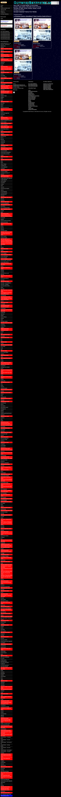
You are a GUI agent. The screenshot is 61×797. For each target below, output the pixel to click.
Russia (2, 592)
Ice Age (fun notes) (4, 330)
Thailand (2, 690)
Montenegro (3, 445)
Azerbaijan (3, 75)
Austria (2, 73)
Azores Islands (4, 76)
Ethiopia (2, 229)
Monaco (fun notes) (5, 442)
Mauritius (3, 431)
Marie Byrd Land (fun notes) (6, 425)
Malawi (2, 410)
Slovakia (2, 635)
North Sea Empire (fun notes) (6, 510)
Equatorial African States (6, 220)
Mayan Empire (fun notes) (6, 432)
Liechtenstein (3, 397)
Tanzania (2, 683)
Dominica (3, 200)
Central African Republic (6, 152)
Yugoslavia (3, 782)
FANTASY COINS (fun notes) (7, 241)
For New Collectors (5, 14)
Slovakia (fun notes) (5, 636)
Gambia (2, 270)
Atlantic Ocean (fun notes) (6, 69)
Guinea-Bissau (3, 316)
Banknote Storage (47, 87)
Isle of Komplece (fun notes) (6, 344)
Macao (2, 404)
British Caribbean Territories (6, 120)
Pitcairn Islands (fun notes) (6, 545)
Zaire (2, 783)
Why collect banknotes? (48, 89)
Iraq (1, 340)
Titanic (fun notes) (4, 693)
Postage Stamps (31, 102)
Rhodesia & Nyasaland (5, 586)
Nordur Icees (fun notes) (5, 507)
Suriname (2, 671)
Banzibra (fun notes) (5, 88)
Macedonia (3, 405)
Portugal (2, 553)
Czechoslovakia (4, 192)
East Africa (3, 206)
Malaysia (2, 414)
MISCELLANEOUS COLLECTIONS (4, 439)
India (2, 333)
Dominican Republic (5, 203)
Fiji (1, 245)
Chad (2, 158)
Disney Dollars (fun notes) (6, 197)
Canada (2, 143)
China (2, 162)
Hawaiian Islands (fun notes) (6, 322)
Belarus (2, 94)
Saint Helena (3, 599)
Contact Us (3, 12)
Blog (2, 6)
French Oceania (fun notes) (6, 259)
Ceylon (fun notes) (4, 156)
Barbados (3, 89)
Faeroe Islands (3, 236)
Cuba (2, 185)
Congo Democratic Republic (6, 178)
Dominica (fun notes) (5, 201)
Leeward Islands (4, 388)
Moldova (2, 440)
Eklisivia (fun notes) (5, 213)
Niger (2, 504)
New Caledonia (4, 489)
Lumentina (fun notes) (5, 401)
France (2, 250)
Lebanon (2, 386)
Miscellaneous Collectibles (33, 95)
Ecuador (2, 210)
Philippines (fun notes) (5, 544)
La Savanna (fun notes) (5, 382)
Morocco (2, 451)
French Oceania (4, 257)
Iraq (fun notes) (4, 341)
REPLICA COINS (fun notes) (6, 571)
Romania (2, 589)
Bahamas (2, 79)
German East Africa (5, 278)
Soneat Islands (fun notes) (6, 644)
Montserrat (3, 446)
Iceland (2, 331)
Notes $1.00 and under (5, 38)
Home (2, 5)
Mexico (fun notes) (4, 436)
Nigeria (2, 506)
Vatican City (3, 765)
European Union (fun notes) (6, 232)
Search (45, 2)
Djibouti (2, 198)
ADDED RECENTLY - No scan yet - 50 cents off (6, 44)
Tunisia (2, 710)
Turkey (2, 712)
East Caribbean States (5, 207)
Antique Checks (31, 94)
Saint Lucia (3, 605)
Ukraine (2, 716)
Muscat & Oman (4, 459)
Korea (2, 375)
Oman (2, 517)
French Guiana (3, 253)
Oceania (2, 516)
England (2, 219)
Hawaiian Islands (4, 321)
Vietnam (2, 769)
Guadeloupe (3, 308)
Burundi (2, 139)
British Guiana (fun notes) (6, 123)
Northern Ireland (4, 512)
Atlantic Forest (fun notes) (6, 68)
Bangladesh (3, 84)
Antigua (2, 57)
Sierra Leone (3, 630)
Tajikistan (3, 682)
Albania (2, 47)
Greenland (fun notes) (5, 305)
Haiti (2, 319)
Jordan (2, 361)
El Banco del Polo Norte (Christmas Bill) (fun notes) (6, 215)
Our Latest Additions (5, 31)
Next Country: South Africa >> (42, 16)
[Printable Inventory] (18, 14)
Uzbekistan (3, 762)
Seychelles (3, 629)
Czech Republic (4, 191)
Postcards (30, 92)
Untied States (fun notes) (6, 754)
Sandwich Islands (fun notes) (6, 616)
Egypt (2, 212)
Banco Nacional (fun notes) (6, 82)
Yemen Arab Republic (5, 779)
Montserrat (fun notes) (5, 448)
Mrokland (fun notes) (5, 456)
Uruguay (2, 760)
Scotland (2, 623)
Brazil (2, 116)
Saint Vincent (3, 612)
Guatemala (3, 312)
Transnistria (3, 705)
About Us (3, 11)
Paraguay (2, 537)
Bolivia (2, 111)
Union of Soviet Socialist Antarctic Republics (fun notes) (5, 720)
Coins (29, 90)
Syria (2, 677)
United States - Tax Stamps (6, 750)
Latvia (2, 385)
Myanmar (3, 461)
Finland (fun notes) (4, 248)
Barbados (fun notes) (5, 91)
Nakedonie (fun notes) (5, 464)
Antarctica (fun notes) (5, 56)
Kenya (2, 368)
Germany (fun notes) (5, 281)
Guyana (2, 318)
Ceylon (2, 155)
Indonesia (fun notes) (5, 337)
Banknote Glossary (47, 84)
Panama (2, 530)
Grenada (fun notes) (5, 306)
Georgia (2, 271)
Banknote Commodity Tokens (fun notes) (5, 86)
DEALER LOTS (4, 194)
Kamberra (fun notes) (5, 364)
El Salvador (3, 217)
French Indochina (4, 256)
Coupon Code (47, 3)
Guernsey (2, 313)
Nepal (2, 471)
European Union (4, 230)
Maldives (2, 417)
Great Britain (3, 295)
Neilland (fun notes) (5, 469)
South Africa (3, 645)
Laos (2, 383)
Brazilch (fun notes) (5, 119)
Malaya (2, 411)
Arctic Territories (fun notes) (6, 60)
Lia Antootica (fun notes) (6, 392)
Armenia (2, 63)
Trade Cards (30, 108)
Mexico (2, 435)
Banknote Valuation (47, 88)
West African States (5, 771)
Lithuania (2, 399)
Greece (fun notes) (4, 302)
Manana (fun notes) (4, 422)
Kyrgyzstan (3, 380)
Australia (2, 70)
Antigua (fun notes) (4, 59)
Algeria (2, 50)
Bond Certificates (32, 98)
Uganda (2, 715)
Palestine (2, 527)
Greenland (3, 303)
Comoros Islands (4, 171)
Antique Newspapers (32, 109)
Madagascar (3, 408)
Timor (2, 692)
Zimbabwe (3, 791)
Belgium (2, 97)
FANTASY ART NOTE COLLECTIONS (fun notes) (6, 240)
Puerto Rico (3, 560)
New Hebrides (4, 493)
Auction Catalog (31, 99)
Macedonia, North (4, 407)
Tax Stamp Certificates (33, 106)
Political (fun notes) (5, 550)
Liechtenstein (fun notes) (6, 398)
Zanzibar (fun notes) (5, 788)
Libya (2, 395)
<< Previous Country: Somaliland (23, 16)
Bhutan (2, 104)
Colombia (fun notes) (5, 169)
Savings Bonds (31, 103)
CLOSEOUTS (3, 165)
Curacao (2, 187)
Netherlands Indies (4, 482)
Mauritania (3, 429)
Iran (1, 339)
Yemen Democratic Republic (6, 780)
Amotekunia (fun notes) (5, 51)
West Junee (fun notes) (5, 775)
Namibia (2, 465)
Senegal (2, 626)
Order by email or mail (5, 8)
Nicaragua (3, 503)
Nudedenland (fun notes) (6, 515)
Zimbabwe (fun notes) (5, 792)
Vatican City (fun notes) (5, 766)
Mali (2, 419)
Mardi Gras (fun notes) (5, 423)
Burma (2, 137)
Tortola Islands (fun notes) (6, 702)
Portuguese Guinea (4, 556)
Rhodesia (2, 585)
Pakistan (2, 525)
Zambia (2, 785)
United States (3, 728)
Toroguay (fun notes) (5, 700)
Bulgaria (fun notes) (5, 134)
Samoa (2, 614)
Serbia (2, 627)
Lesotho (2, 391)
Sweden (2, 674)
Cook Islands (3, 181)
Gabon (2, 266)
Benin (2, 100)
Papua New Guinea (4, 535)
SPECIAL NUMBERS (5, 657)
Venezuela (3, 768)
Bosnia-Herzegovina (5, 113)
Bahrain (2, 81)
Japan (2, 356)
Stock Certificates (32, 96)
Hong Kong (3, 325)
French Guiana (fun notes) (6, 254)
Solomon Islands (4, 639)
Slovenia (2, 638)
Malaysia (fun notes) (5, 416)
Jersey (2, 359)
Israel (2, 347)
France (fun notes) (4, 251)
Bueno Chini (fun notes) (5, 131)
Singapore (3, 633)
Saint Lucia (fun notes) (5, 606)
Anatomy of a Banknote (48, 83)
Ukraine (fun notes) (4, 718)
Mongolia (3, 443)
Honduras (3, 324)
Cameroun (3, 142)
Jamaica (2, 353)
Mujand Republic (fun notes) (6, 458)
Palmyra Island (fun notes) (6, 528)
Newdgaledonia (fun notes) (6, 498)
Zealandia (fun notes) (5, 789)
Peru (2, 538)
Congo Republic (4, 179)
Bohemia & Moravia (5, 107)
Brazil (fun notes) (4, 117)
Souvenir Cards (31, 104)
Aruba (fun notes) (4, 66)
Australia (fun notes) (5, 72)
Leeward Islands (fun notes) (6, 389)
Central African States (5, 153)
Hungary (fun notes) (5, 328)
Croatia (2, 184)
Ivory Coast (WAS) (4, 352)
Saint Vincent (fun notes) (5, 613)
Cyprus (2, 190)
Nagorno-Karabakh (5, 462)
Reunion (2, 579)
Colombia (3, 168)
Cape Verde (3, 146)
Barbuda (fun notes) (5, 92)
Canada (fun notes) (4, 145)
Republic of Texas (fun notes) (6, 575)
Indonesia (3, 336)
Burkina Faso (3, 136)
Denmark (2, 195)
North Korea (3, 509)
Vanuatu (2, 763)
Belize (2, 98)
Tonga (2, 699)
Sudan (2, 670)
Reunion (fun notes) (4, 580)
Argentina (3, 62)
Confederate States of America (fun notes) (5, 176)
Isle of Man (3, 346)
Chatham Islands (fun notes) (6, 159)
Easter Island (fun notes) (5, 209)
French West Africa (5, 262)
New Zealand (3, 497)
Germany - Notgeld (5, 284)
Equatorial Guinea (4, 222)
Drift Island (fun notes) (5, 204)
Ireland (2, 343)
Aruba (2, 65)
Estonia (2, 227)
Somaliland (3, 642)
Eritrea (2, 226)
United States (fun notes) (6, 730)
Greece (2, 300)
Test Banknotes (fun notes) (6, 689)
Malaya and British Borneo (6, 413)
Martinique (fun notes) (5, 428)
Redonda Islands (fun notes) (6, 564)
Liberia (2, 394)
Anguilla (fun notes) (4, 54)
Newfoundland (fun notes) (6, 501)
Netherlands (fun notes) (5, 474)
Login (2, 18)
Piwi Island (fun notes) (5, 547)
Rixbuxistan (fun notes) (5, 588)
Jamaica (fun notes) (4, 355)
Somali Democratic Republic (6, 641)
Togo (2, 695)
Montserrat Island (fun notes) (7, 449)
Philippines (3, 542)
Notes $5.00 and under (5, 32)
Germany (2, 279)
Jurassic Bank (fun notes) (6, 362)
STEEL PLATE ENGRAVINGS (4, 660)
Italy (1, 349)
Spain (2, 654)
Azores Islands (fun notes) (6, 78)
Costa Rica (3, 182)
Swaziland (3, 673)
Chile (2, 161)
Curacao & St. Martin (5, 188)
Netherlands (3, 472)
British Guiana (3, 121)
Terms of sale (3, 9)
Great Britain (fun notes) (5, 296)
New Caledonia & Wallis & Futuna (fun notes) (6, 491)
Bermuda (2, 103)
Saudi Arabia (3, 622)
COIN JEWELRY (4, 167)
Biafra (2, 106)
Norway (2, 513)
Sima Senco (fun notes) (5, 632)
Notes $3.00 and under (5, 35)
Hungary (2, 327)
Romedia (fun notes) (5, 590)
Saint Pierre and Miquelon (6, 607)
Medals (29, 101)
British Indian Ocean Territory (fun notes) (5, 127)
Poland (2, 548)
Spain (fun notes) (4, 655)
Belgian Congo (4, 95)
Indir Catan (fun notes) (5, 334)
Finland (2, 247)
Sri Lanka (2, 658)
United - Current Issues (5, 723)
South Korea (3, 647)
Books (29, 100)
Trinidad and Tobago (5, 706)
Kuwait (2, 379)
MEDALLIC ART (4, 433)
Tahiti (2, 679)
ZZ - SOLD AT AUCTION (6, 794)
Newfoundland (4, 500)
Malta (2, 420)
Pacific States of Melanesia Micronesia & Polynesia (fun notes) (6, 523)
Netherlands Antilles (5, 475)
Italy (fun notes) (4, 350)
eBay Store (15, 89)
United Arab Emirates (5, 724)
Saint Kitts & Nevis (4, 600)
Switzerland (3, 676)
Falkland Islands (4, 237)
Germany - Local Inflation (6, 282)
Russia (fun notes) (4, 593)
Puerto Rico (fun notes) (5, 561)
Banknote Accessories (32, 91)
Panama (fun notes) (4, 531)
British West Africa (4, 129)
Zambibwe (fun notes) (5, 786)
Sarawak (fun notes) (5, 620)
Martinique (3, 426)
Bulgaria (2, 133)
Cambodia (3, 140)
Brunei (2, 130)
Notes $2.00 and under (5, 37)
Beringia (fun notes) (5, 101)
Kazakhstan (3, 365)
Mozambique (3, 455)
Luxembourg (3, 402)
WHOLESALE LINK (5, 795)
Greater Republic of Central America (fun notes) (6, 299)
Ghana (2, 287)
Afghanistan (3, 45)
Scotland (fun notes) (5, 624)
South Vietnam (4, 652)
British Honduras (4, 124)
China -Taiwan (3, 164)
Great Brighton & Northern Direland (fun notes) (6, 293)
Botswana (3, 114)
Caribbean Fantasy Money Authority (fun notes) (6, 149)
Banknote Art (31, 93)
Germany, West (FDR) (5, 285)
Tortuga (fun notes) (4, 703)
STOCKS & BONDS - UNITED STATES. (5, 666)
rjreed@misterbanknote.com (19, 84)
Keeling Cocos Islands (5, 367)
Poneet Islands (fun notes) (6, 551)
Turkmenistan (3, 713)
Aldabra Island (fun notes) (6, 48)
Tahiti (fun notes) (4, 680)
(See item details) (17, 42)
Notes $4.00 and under (5, 34)
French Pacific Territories (6, 260)
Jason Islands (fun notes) (5, 358)
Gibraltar (2, 288)
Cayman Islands (4, 150)
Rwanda (2, 598)
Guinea (2, 315)
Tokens (29, 107)
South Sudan (3, 651)
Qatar (2, 563)
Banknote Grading (47, 85)
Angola (2, 53)
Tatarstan (3, 685)
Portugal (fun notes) (5, 554)
